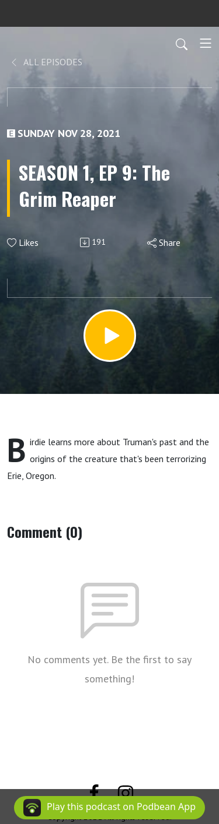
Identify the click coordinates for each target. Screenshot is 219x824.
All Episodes (45, 62)
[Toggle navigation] (205, 43)
